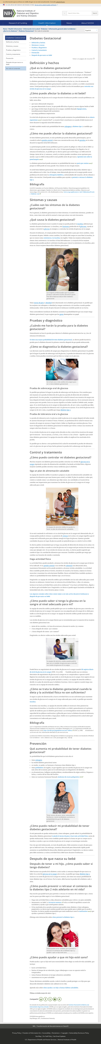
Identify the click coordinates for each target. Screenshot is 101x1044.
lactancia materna (55, 902)
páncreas (83, 226)
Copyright (64, 1033)
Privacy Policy (16, 1033)
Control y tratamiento (13, 54)
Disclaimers (56, 1033)
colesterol (69, 566)
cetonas (65, 536)
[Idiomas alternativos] (91, 30)
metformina (83, 911)
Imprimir (41, 999)
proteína (82, 140)
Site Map (38, 1036)
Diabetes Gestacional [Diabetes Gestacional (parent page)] (15, 38)
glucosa (47, 229)
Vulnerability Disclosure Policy (79, 1033)
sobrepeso (67, 126)
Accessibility (46, 1033)
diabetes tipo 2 (78, 126)
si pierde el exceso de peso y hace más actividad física (70, 836)
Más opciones (59, 999)
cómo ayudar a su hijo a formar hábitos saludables (60, 988)
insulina (80, 224)
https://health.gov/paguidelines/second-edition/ (57, 730)
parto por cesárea (83, 163)
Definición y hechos (12, 42)
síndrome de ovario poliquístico (68, 777)
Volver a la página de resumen (83, 59)
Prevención (9, 58)
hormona (66, 226)
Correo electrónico (55, 999)
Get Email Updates (59, 1036)
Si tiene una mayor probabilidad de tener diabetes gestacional (51, 340)
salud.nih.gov (60, 2)
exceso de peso (39, 303)
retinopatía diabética (56, 175)
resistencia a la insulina (52, 238)
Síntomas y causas (12, 46)
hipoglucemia (81, 109)
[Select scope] (64, 13)
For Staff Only (47, 1036)
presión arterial (47, 140)
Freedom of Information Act (32, 1033)
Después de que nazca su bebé (14, 63)
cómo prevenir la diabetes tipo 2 (63, 917)
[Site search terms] (79, 13)
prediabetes (39, 768)
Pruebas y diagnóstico (13, 50)
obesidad (49, 303)
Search (95, 13)
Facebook (46, 999)
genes (62, 314)
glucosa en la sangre (50, 874)
